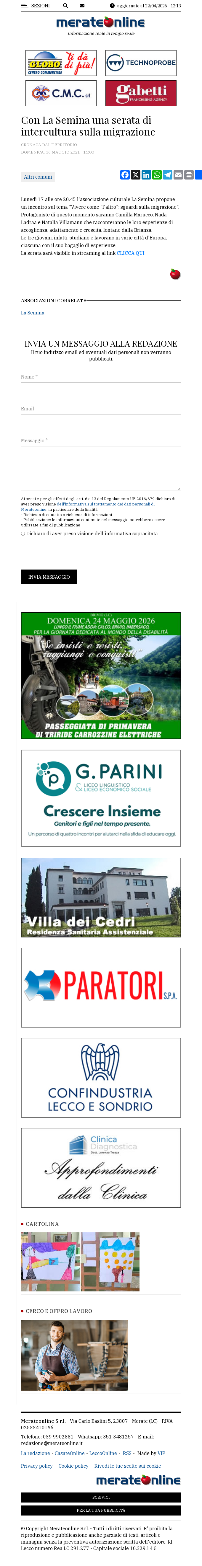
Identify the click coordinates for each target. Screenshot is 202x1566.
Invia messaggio (49, 577)
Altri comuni (38, 177)
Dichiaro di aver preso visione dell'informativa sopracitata (92, 533)
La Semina (32, 313)
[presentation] (66, 553)
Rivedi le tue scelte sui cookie (127, 1466)
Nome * (29, 377)
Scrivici (101, 1497)
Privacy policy (37, 1466)
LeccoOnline (103, 1453)
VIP (161, 1453)
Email (27, 409)
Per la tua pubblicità (101, 1510)
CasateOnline (70, 1453)
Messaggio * (34, 440)
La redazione (35, 1453)
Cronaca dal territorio (49, 144)
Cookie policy (74, 1466)
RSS (127, 1453)
